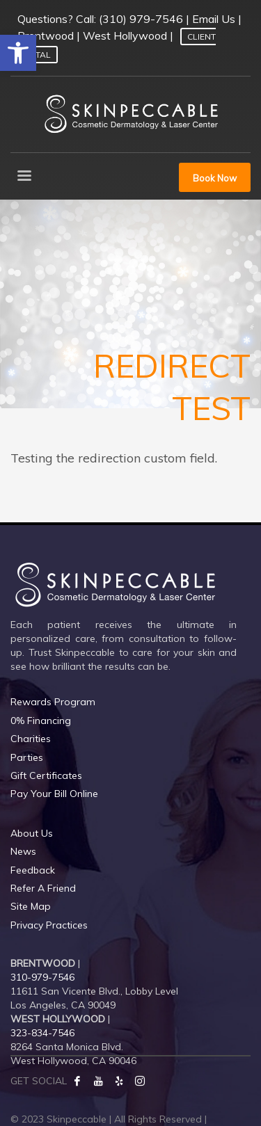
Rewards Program (52, 701)
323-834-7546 (42, 1033)
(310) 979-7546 (141, 19)
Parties (26, 757)
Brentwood (45, 35)
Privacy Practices (49, 925)
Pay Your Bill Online (54, 793)
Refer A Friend (43, 888)
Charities (30, 738)
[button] (18, 53)
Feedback (32, 870)
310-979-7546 (42, 977)
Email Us (213, 19)
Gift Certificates (46, 775)
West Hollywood (125, 35)
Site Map (30, 906)
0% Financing (40, 720)
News (23, 851)
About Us (31, 833)
